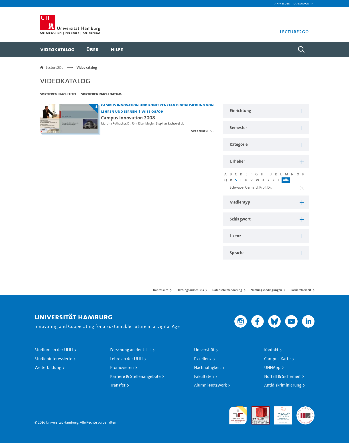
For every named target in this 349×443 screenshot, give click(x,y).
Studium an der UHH (53, 350)
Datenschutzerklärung (227, 290)
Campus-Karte (277, 359)
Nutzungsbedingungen (266, 290)
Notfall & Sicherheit (282, 376)
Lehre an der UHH (126, 359)
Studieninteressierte (53, 359)
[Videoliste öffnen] (202, 131)
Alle (286, 180)
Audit (256, 409)
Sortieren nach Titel (58, 94)
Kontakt (271, 350)
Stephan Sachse (166, 123)
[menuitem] (57, 49)
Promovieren (122, 367)
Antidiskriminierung (282, 385)
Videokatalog (87, 67)
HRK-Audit (282, 409)
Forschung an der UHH (130, 350)
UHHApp (272, 367)
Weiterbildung (47, 367)
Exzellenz (203, 359)
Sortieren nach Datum (101, 94)
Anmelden (282, 3)
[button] (301, 3)
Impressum (160, 290)
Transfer (118, 385)
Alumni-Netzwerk (210, 385)
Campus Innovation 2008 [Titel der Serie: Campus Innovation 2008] (128, 117)
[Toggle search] (301, 49)
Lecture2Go (54, 67)
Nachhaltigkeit (207, 367)
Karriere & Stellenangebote (135, 376)
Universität (204, 350)
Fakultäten (204, 376)
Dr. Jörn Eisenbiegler (140, 123)
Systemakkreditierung (305, 409)
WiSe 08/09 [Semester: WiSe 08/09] (152, 111)
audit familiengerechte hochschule (238, 414)
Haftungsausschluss (190, 290)
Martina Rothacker (113, 123)
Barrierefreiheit (300, 290)
